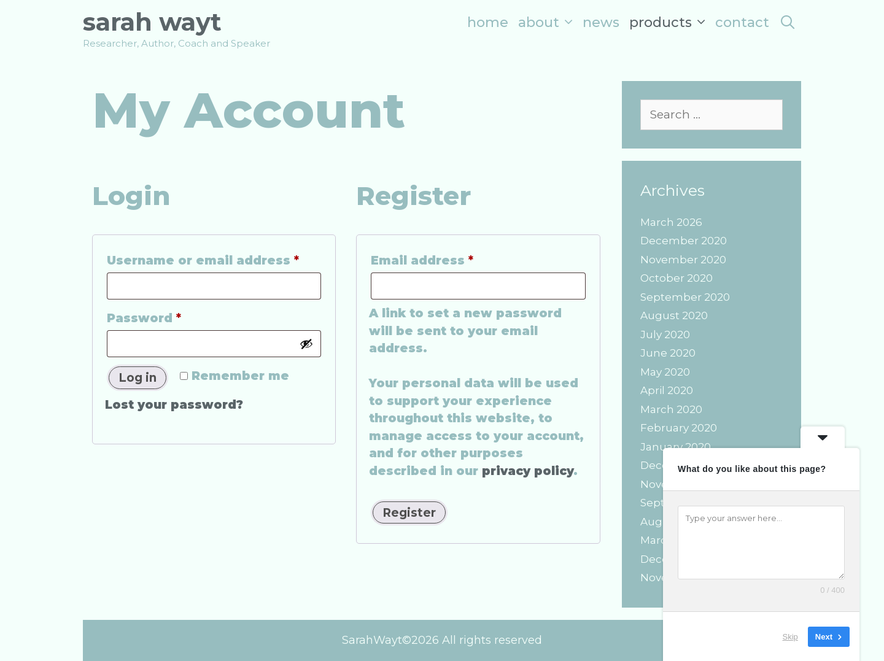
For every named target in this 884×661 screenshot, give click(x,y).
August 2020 (674, 315)
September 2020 (685, 297)
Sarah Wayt (152, 22)
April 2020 (666, 390)
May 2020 (665, 372)
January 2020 (675, 447)
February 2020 (678, 428)
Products (669, 22)
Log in (137, 378)
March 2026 (671, 222)
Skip (790, 636)
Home (487, 22)
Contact (742, 22)
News (601, 22)
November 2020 (683, 259)
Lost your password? (174, 405)
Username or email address (214, 258)
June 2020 (668, 353)
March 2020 (671, 409)
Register (409, 513)
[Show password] (306, 343)
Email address (452, 258)
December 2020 (683, 240)
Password (174, 316)
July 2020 (665, 334)
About (548, 22)
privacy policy (527, 471)
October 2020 (676, 278)
